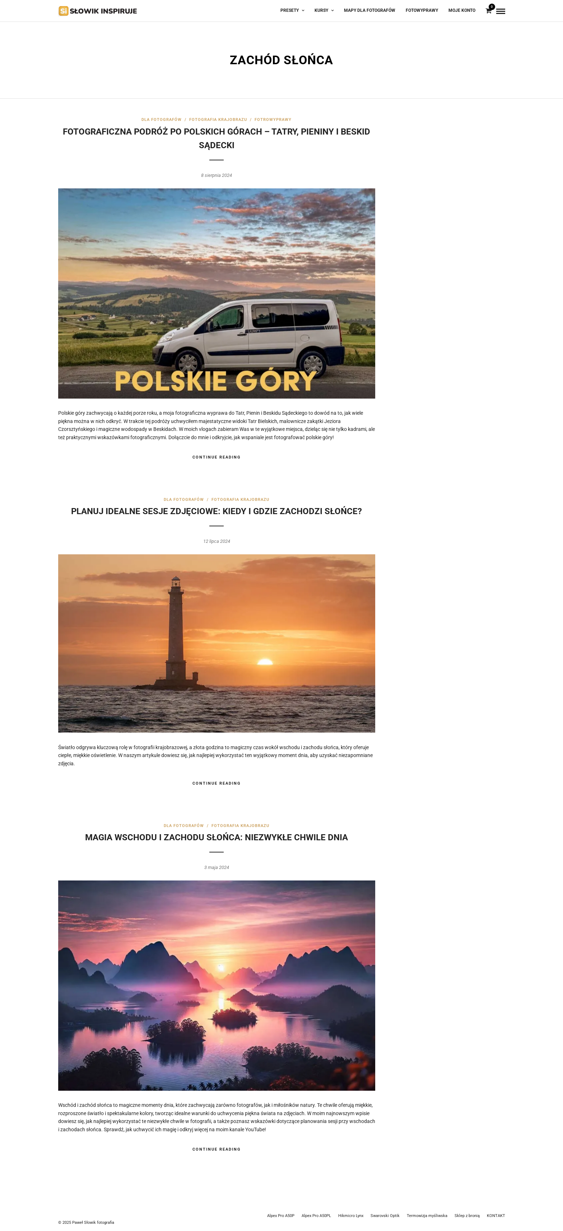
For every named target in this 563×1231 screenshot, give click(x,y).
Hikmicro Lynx (350, 1215)
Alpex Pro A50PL (316, 1215)
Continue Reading (216, 457)
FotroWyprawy (273, 119)
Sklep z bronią (467, 1215)
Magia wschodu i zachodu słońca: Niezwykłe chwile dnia (216, 837)
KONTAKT (496, 1215)
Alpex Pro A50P (280, 1215)
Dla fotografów (161, 119)
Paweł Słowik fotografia (93, 1222)
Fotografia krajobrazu (218, 119)
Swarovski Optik (385, 1215)
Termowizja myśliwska (427, 1215)
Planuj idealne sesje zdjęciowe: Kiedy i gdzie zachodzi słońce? (216, 511)
